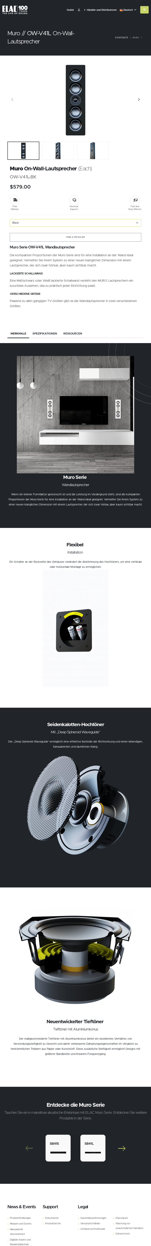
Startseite (121, 38)
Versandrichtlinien (90, 1223)
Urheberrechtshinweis (92, 1229)
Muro (136, 38)
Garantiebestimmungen (93, 1218)
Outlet (70, 10)
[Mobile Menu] (144, 9)
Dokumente (51, 1218)
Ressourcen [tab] (72, 333)
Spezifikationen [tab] (44, 333)
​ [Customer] (79, 10)
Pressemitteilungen (20, 1218)
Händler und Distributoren (100, 10)
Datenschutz (123, 1234)
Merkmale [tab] (18, 333)
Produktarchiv (53, 1223)
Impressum (122, 1218)
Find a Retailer (75, 237)
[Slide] (12, 100)
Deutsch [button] (128, 10)
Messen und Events (20, 1224)
